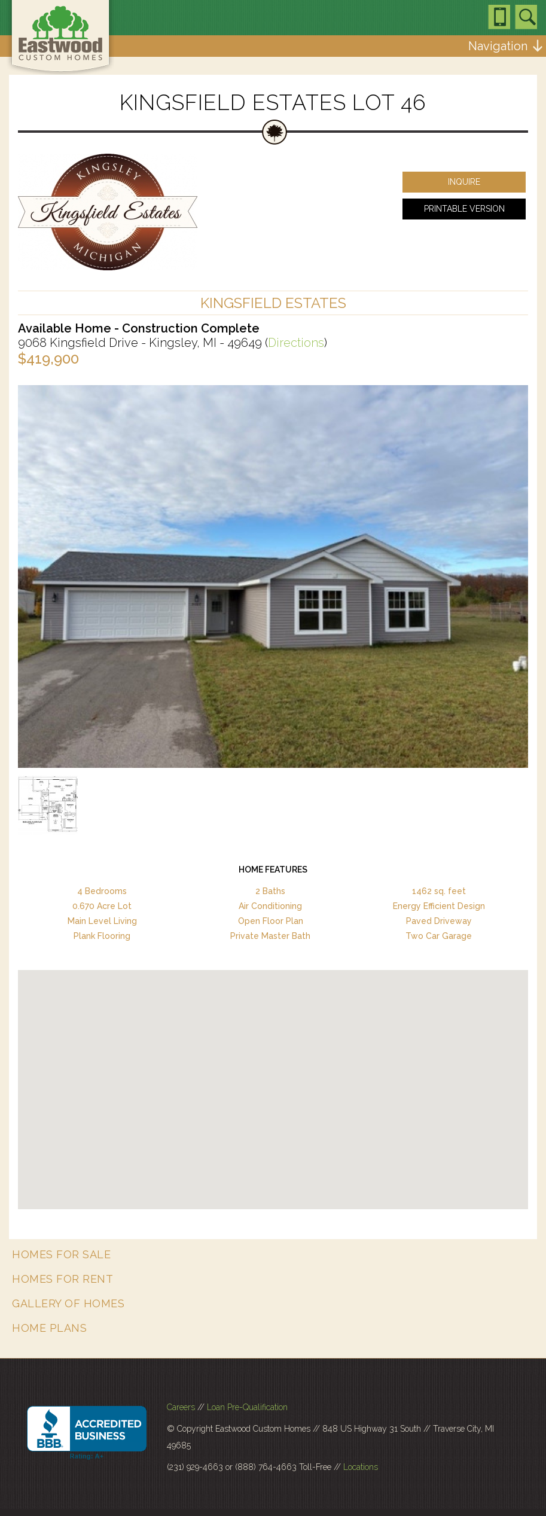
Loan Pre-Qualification (247, 1407)
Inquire (464, 182)
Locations (360, 1467)
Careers (181, 1407)
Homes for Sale (61, 1254)
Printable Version (464, 208)
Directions (296, 342)
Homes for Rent (62, 1279)
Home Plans (49, 1328)
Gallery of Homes (68, 1303)
